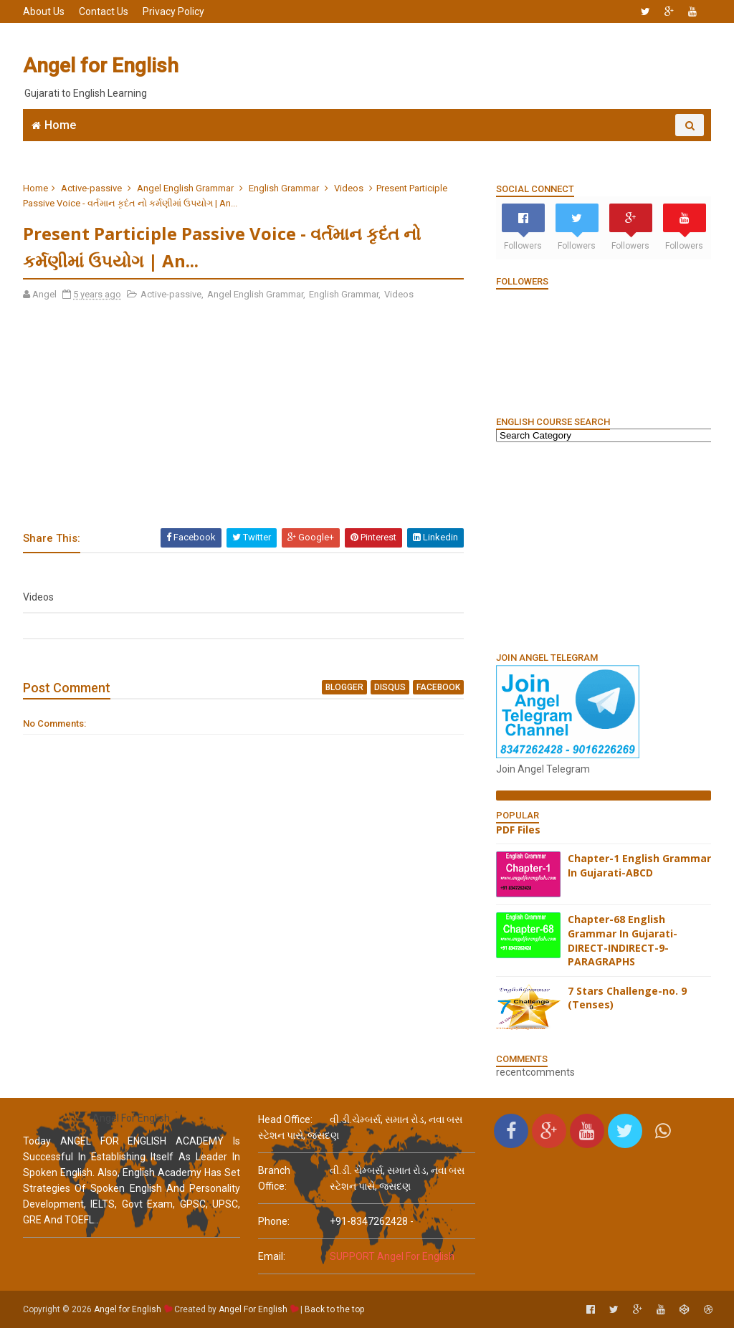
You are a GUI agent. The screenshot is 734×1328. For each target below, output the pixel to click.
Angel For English (253, 1309)
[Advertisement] (449, 66)
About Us (44, 11)
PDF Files (518, 829)
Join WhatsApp (245, 147)
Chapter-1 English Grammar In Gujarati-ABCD (639, 865)
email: (271, 1256)
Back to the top (334, 1309)
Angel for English (100, 65)
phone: (274, 1221)
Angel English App (141, 147)
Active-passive (91, 188)
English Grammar (467, 147)
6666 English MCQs (353, 147)
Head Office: (285, 1119)
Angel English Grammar (185, 188)
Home (60, 125)
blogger (344, 687)
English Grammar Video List (613, 147)
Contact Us (103, 11)
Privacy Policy (173, 11)
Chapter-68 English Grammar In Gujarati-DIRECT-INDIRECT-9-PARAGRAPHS (622, 940)
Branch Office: (274, 1178)
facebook (438, 687)
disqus (390, 687)
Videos (348, 188)
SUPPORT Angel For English (392, 1256)
